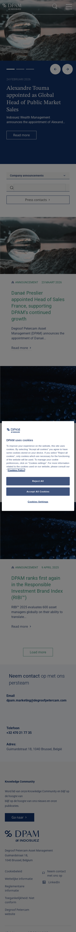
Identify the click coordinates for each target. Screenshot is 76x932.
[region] (38, 466)
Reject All (38, 481)
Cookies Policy (16, 470)
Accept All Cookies (38, 491)
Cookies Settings (38, 501)
